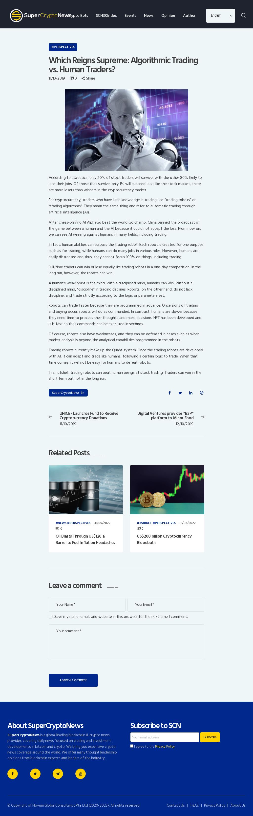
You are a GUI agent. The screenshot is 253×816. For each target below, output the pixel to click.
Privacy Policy (165, 746)
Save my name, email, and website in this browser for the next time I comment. (121, 616)
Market (145, 523)
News (62, 523)
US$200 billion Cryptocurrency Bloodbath (164, 539)
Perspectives (64, 47)
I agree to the (152, 746)
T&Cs (194, 805)
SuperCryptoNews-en (68, 393)
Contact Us (176, 805)
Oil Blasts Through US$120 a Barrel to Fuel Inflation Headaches (85, 539)
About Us (238, 805)
